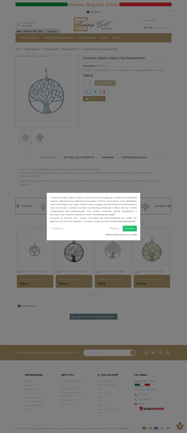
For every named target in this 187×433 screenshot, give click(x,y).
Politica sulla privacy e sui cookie (121, 234)
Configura (57, 228)
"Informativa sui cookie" (103, 214)
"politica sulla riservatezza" (123, 221)
